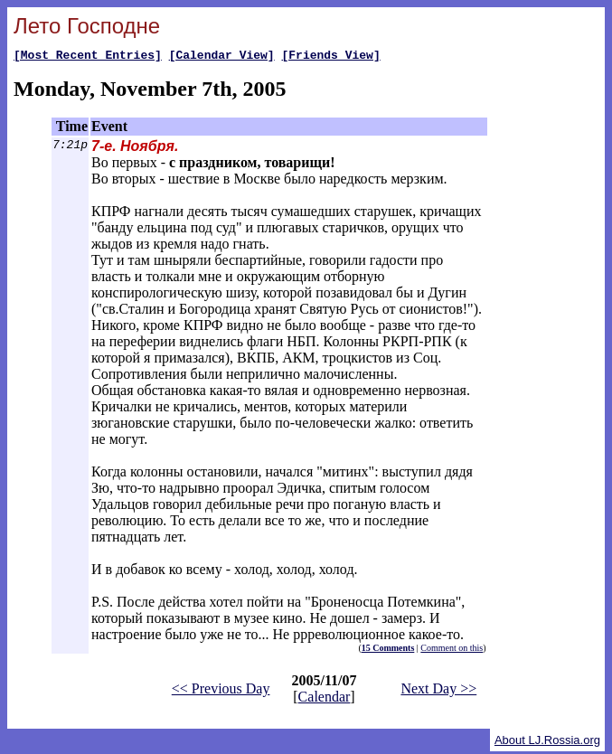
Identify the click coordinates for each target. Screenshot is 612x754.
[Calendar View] (222, 57)
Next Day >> (438, 691)
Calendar (324, 699)
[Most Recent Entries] (88, 57)
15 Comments (388, 650)
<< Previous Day (221, 691)
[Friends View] (330, 57)
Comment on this (451, 650)
